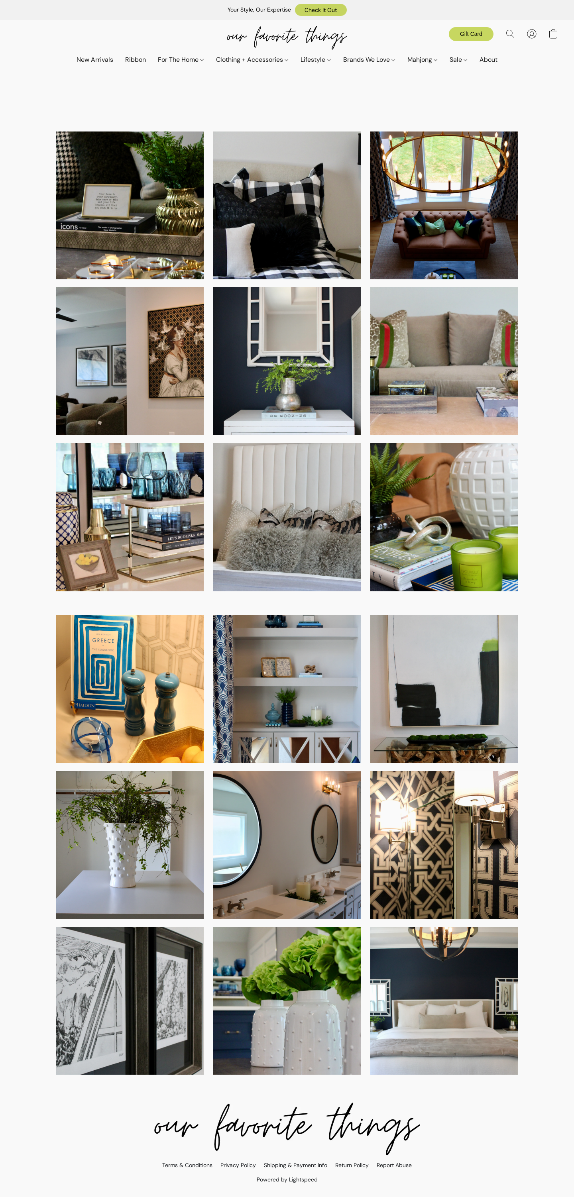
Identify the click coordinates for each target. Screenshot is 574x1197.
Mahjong (422, 59)
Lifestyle (315, 59)
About (488, 59)
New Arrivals (95, 59)
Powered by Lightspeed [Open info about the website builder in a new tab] (287, 1179)
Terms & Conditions (187, 1165)
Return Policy (352, 1165)
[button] (321, 10)
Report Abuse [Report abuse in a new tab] (394, 1165)
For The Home (181, 59)
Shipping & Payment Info (295, 1165)
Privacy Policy (238, 1165)
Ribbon (135, 59)
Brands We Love (369, 59)
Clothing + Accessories (252, 59)
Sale (458, 59)
